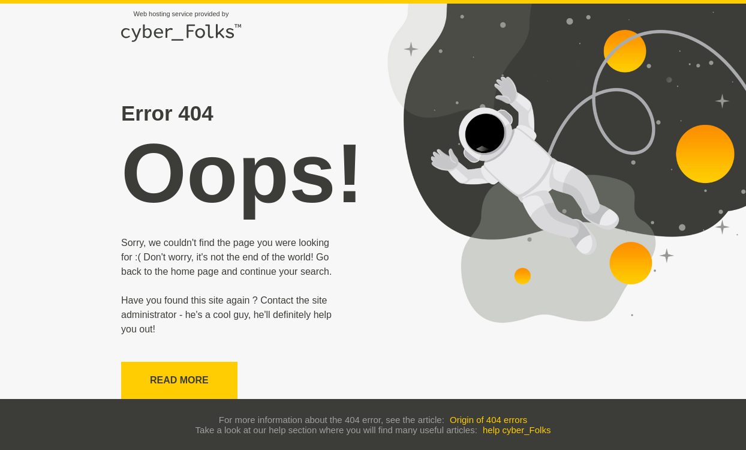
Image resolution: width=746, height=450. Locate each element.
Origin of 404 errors (488, 420)
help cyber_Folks (517, 430)
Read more (179, 380)
